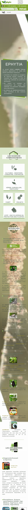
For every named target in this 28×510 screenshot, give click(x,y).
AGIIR (19, 285)
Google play (14, 465)
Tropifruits (5, 415)
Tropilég (4, 402)
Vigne (12, 367)
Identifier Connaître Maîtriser (20, 2)
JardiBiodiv (5, 429)
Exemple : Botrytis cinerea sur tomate (12, 255)
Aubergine (5, 388)
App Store (13, 467)
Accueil (9, 12)
